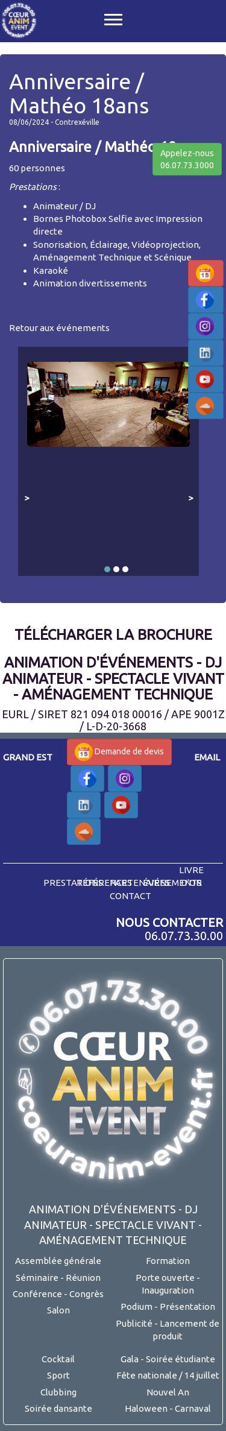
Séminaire (37, 1277)
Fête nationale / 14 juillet (167, 1375)
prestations (73, 882)
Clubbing (58, 1392)
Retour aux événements (59, 328)
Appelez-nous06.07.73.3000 (187, 159)
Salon (58, 1310)
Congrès (86, 1294)
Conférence (37, 1294)
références (104, 882)
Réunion (83, 1277)
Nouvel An (167, 1392)
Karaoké (50, 270)
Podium (136, 1306)
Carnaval (193, 1408)
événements (172, 882)
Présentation (187, 1306)
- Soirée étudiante (177, 1359)
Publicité (134, 1323)
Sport (58, 1375)
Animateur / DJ (64, 206)
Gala (130, 1359)
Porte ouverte (165, 1277)
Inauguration (168, 1290)
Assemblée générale (58, 1261)
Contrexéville (77, 122)
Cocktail (58, 1359)
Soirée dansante (58, 1408)
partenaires (140, 882)
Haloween (146, 1408)
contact (130, 896)
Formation (168, 1261)
